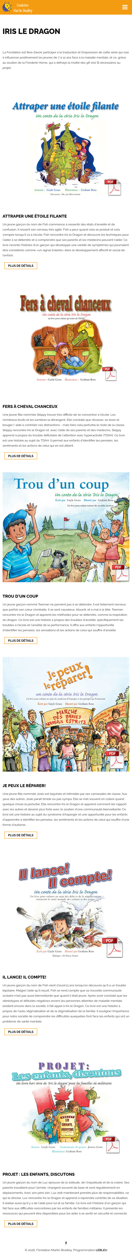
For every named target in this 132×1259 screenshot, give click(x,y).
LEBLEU (101, 1250)
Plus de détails (20, 266)
